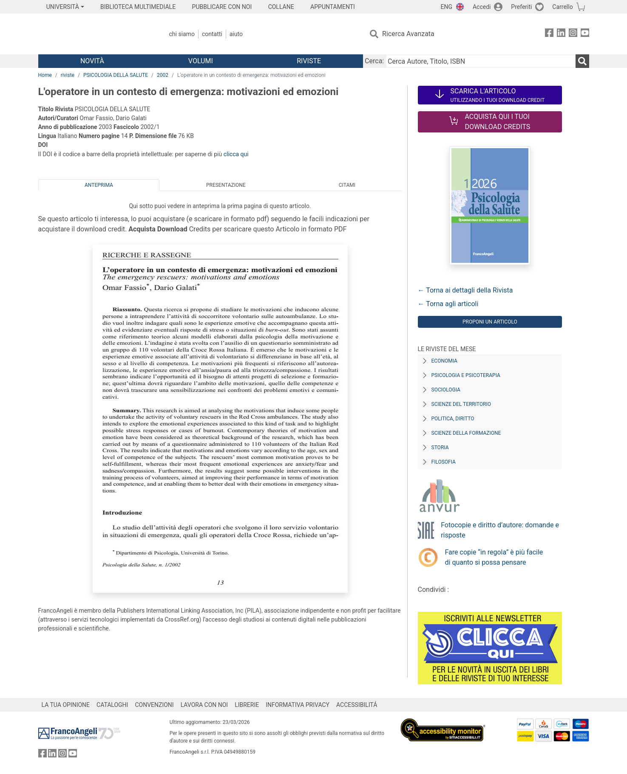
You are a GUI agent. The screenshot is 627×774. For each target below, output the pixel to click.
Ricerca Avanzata (408, 34)
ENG (446, 6)
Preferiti (521, 6)
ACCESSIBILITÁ (356, 704)
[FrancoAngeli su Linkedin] (561, 34)
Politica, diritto (452, 419)
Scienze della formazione (466, 433)
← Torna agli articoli (448, 304)
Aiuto (236, 34)
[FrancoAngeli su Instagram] (573, 34)
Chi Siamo (182, 34)
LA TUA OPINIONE (66, 704)
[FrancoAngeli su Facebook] (549, 34)
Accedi (482, 6)
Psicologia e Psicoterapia (465, 375)
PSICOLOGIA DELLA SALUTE (115, 75)
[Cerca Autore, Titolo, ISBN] (480, 61)
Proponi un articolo (489, 322)
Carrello (562, 6)
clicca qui (236, 154)
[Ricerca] (582, 61)
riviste (67, 75)
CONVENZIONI (154, 704)
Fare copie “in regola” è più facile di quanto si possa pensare (494, 557)
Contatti (212, 34)
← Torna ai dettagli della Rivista (465, 290)
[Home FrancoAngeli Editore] (94, 34)
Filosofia (443, 462)
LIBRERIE (247, 704)
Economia (444, 361)
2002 (162, 75)
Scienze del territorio (461, 404)
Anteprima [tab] (99, 185)
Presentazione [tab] (226, 185)
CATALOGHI (112, 704)
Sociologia (445, 390)
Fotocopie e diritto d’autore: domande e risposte (500, 530)
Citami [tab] (347, 185)
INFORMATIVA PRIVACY (297, 704)
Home (45, 75)
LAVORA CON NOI (204, 704)
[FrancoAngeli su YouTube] (585, 34)
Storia (440, 447)
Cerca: (374, 61)
